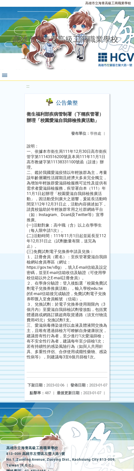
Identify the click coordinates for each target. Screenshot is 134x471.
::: (27, 86)
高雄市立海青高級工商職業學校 (108, 3)
